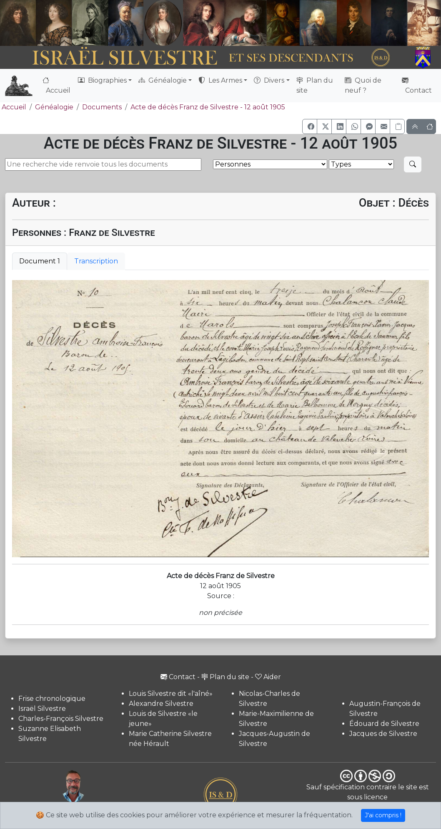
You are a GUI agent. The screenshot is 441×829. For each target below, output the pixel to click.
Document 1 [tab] (39, 261)
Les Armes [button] (220, 80)
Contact (417, 85)
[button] (309, 126)
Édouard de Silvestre (384, 724)
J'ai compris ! (383, 815)
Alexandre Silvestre (161, 704)
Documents (102, 107)
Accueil (56, 85)
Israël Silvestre (42, 709)
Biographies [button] (102, 80)
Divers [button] (269, 80)
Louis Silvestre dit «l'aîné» (171, 694)
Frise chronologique (51, 699)
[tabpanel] (220, 418)
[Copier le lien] (397, 126)
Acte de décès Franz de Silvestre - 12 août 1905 (207, 107)
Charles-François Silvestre (60, 719)
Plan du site (314, 85)
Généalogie (54, 107)
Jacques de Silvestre (383, 734)
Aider (268, 677)
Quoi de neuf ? (363, 85)
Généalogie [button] (162, 80)
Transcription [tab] (96, 261)
